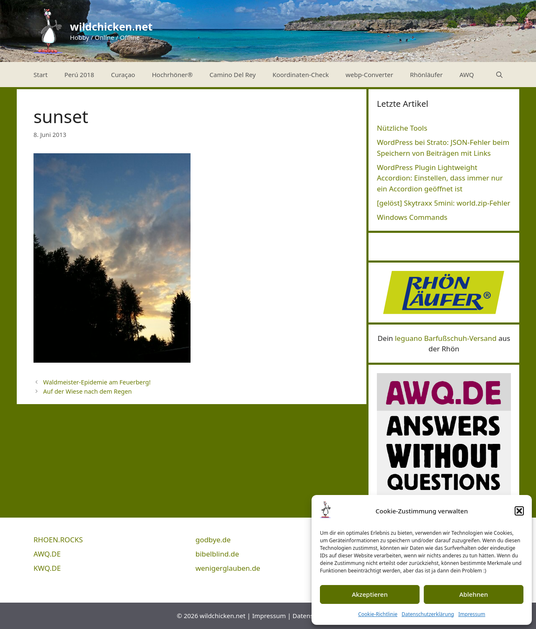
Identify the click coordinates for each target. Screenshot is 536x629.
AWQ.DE (47, 554)
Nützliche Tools (402, 128)
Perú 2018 (79, 74)
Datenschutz (311, 615)
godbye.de (213, 539)
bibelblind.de (217, 554)
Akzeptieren (370, 594)
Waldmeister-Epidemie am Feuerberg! (96, 382)
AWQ (466, 74)
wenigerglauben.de (228, 568)
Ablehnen (473, 594)
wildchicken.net (111, 26)
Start (41, 74)
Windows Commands (412, 217)
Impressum (471, 614)
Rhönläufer (426, 74)
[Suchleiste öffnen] (499, 74)
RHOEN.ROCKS (58, 539)
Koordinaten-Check (301, 74)
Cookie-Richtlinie (377, 614)
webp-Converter (369, 74)
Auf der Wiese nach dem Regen (87, 391)
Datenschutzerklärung (428, 614)
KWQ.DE (47, 568)
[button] (519, 511)
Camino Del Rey (232, 74)
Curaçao (123, 74)
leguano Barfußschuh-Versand (446, 338)
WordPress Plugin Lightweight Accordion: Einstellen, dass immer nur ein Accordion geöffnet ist (440, 177)
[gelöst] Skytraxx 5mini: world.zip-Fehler (443, 203)
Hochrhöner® (172, 74)
